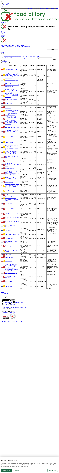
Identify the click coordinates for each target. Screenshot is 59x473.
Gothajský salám (8, 261)
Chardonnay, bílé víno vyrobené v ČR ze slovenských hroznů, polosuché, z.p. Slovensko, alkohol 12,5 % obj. (12, 185)
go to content (6, 3)
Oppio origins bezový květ (11, 69)
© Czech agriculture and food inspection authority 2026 (14, 307)
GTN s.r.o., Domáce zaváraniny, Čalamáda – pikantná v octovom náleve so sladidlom (12, 85)
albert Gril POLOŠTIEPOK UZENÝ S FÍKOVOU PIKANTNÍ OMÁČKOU (11, 115)
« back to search (4, 293)
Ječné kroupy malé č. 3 (10, 238)
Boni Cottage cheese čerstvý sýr (12, 234)
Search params (4, 61)
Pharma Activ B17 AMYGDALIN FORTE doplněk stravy (12, 165)
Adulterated (31, 58)
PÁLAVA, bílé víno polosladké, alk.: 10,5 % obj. (12, 218)
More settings (52, 470)
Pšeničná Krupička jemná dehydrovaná (10, 277)
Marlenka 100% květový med (11, 80)
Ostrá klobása (8, 230)
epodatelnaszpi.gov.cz (18, 308)
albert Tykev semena (9, 168)
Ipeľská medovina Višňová (11, 99)
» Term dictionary (8, 57)
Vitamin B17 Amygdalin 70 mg (12, 127)
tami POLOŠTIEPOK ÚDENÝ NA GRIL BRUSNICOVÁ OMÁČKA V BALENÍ (12, 131)
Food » (2, 292)
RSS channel (15, 321)
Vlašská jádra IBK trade (10, 208)
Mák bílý (7, 194)
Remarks (4, 321)
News (7, 321)
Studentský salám (9, 281)
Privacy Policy (5, 312)
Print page (20, 321)
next (3, 290)
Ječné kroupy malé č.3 (10, 203)
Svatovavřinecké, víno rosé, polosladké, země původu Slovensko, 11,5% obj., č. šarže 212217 (12, 198)
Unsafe (36, 58)
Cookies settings (12, 312)
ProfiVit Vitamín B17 (9, 160)
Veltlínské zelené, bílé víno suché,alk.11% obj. (11, 251)
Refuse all (16, 470)
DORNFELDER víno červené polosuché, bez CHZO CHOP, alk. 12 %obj (11, 96)
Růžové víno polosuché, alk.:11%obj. (10, 226)
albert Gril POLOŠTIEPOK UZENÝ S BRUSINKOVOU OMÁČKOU (11, 123)
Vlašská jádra (8, 254)
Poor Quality (24, 58)
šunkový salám (8, 286)
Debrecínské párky (9, 142)
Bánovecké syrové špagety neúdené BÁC (11, 107)
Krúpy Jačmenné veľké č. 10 (11, 213)
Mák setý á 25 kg (9, 182)
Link (10, 321)
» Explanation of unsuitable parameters (12, 56)
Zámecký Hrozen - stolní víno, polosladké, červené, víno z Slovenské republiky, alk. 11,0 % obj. (12, 147)
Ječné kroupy (8, 245)
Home (2, 52)
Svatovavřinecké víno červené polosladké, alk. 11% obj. (11, 111)
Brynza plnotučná (9, 257)
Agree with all (6, 470)
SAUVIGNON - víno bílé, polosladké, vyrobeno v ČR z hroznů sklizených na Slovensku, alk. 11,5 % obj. (12, 91)
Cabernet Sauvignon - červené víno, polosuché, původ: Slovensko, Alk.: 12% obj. (11, 152)
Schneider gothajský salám (11, 190)
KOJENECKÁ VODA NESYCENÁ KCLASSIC (10, 178)
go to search (6, 4)
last (5, 290)
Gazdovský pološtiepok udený (11, 136)
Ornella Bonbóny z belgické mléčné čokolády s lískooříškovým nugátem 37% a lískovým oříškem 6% (12, 173)
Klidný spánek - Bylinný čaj (11, 273)
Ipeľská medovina (9, 103)
